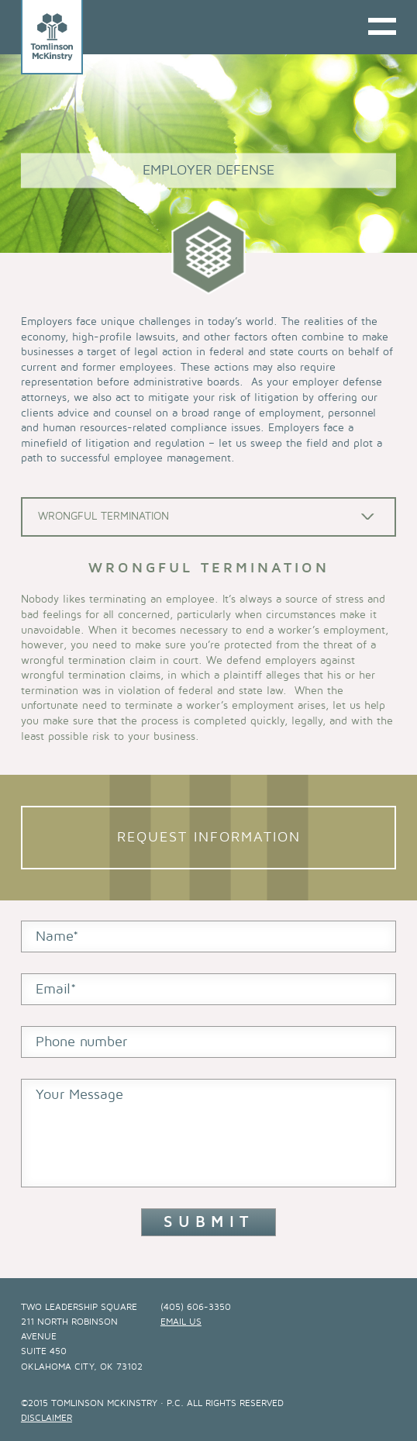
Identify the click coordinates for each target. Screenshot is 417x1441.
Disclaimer (46, 1418)
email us (181, 1322)
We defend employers (261, 660)
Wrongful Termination (103, 516)
